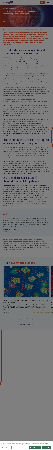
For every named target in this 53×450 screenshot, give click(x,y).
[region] (26, 445)
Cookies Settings (6, 447)
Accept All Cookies (35, 447)
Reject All (46, 447)
